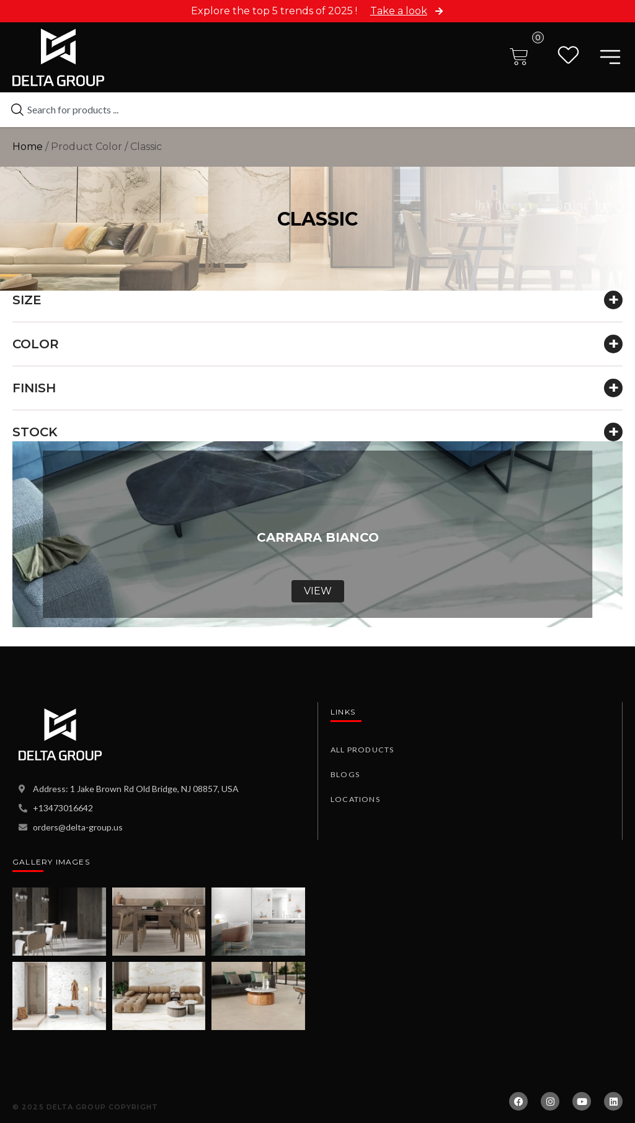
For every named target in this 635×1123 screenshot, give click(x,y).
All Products (361, 749)
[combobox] (317, 109)
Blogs (344, 774)
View (318, 591)
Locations (354, 799)
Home (27, 146)
